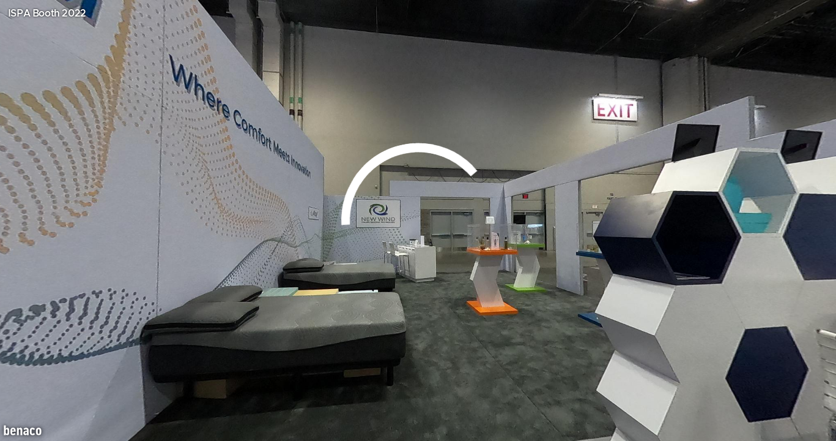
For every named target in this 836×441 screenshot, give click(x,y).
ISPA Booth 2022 (47, 13)
